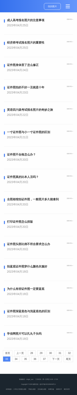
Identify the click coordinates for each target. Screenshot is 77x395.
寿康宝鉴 (51, 389)
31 (60, 353)
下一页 (56, 359)
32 (69, 353)
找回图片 (52, 6)
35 (25, 359)
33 (6, 359)
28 (31, 353)
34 (16, 359)
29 (41, 353)
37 (44, 359)
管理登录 (71, 393)
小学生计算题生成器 (19, 389)
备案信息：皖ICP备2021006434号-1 (44, 384)
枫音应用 (67, 389)
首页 (7, 353)
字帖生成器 (32, 389)
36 (34, 359)
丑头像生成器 (42, 389)
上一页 (20, 353)
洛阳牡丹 (59, 389)
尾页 (68, 359)
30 (50, 353)
